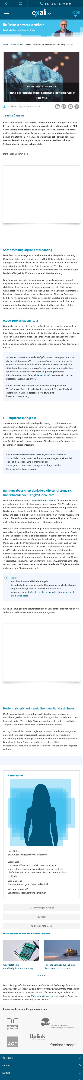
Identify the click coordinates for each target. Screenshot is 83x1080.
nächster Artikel (40, 925)
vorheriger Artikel (43, 907)
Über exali (7, 1057)
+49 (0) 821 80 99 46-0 (58, 4)
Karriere (6, 1065)
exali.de (41, 13)
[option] (21, 955)
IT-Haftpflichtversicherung (42, 500)
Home (5, 44)
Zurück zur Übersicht (13, 115)
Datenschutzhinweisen (42, 995)
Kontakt (6, 1072)
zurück (42, 916)
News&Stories (16, 44)
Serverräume (42, 375)
